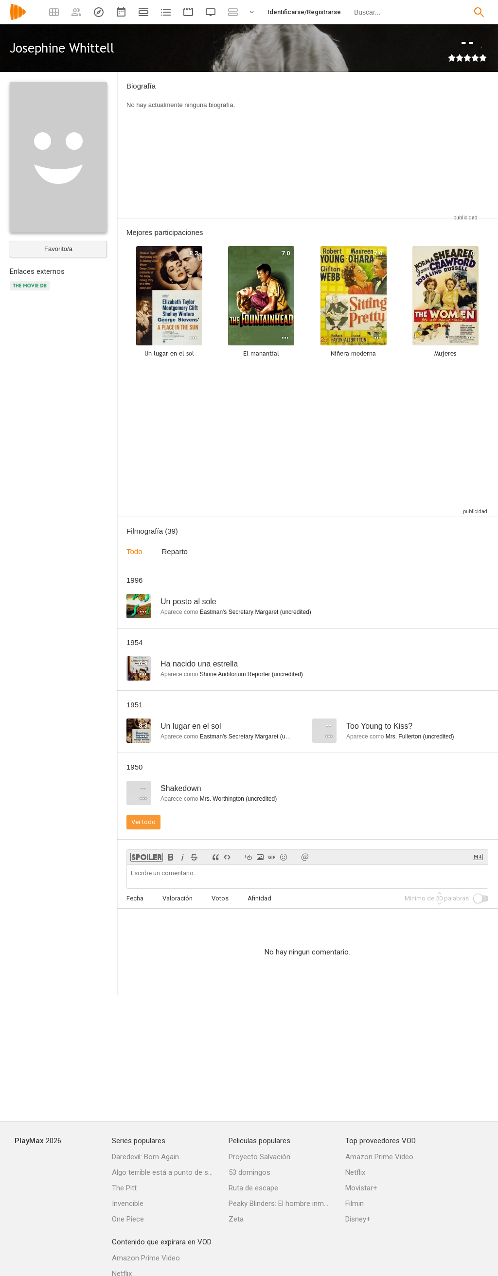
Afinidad (259, 898)
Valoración (177, 898)
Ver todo (143, 822)
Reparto (175, 551)
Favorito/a (58, 248)
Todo (134, 551)
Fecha (134, 898)
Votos (220, 898)
